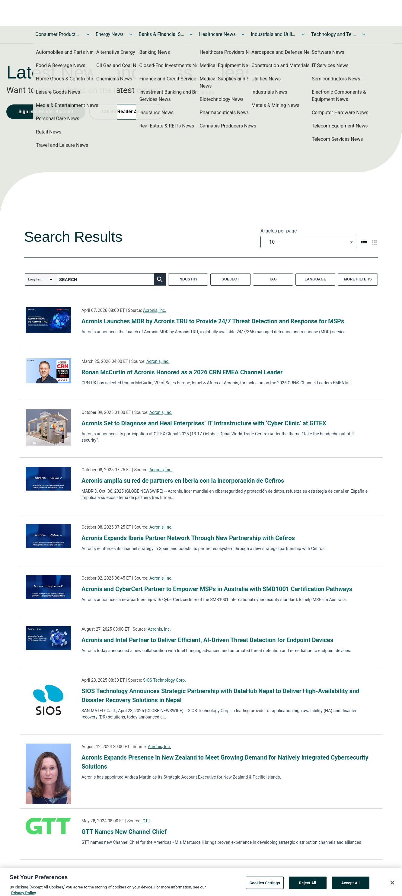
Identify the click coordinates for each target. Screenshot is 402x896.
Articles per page (278, 231)
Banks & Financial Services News (161, 34)
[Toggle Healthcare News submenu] (243, 34)
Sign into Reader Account (45, 111)
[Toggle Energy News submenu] (131, 34)
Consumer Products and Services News (58, 34)
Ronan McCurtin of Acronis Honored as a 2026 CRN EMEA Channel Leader (181, 372)
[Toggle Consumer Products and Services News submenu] (88, 34)
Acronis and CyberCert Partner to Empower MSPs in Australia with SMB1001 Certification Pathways (216, 589)
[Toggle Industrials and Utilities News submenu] (303, 34)
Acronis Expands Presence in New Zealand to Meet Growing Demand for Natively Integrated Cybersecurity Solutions (225, 762)
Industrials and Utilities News (273, 34)
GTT (146, 820)
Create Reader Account (127, 111)
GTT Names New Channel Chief (124, 831)
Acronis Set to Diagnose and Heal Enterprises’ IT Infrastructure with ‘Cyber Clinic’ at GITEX (203, 423)
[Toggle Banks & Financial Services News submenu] (191, 34)
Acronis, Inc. (154, 310)
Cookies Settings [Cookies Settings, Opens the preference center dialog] (265, 888)
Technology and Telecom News (333, 34)
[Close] (392, 888)
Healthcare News (217, 34)
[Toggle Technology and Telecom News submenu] (364, 34)
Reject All (307, 888)
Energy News (109, 34)
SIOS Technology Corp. (164, 680)
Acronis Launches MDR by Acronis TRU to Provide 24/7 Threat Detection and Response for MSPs (212, 321)
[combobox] (308, 242)
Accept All (350, 888)
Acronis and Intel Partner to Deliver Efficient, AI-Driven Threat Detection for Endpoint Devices (207, 640)
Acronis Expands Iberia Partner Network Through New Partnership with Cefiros (188, 538)
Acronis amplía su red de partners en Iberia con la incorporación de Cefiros (182, 480)
